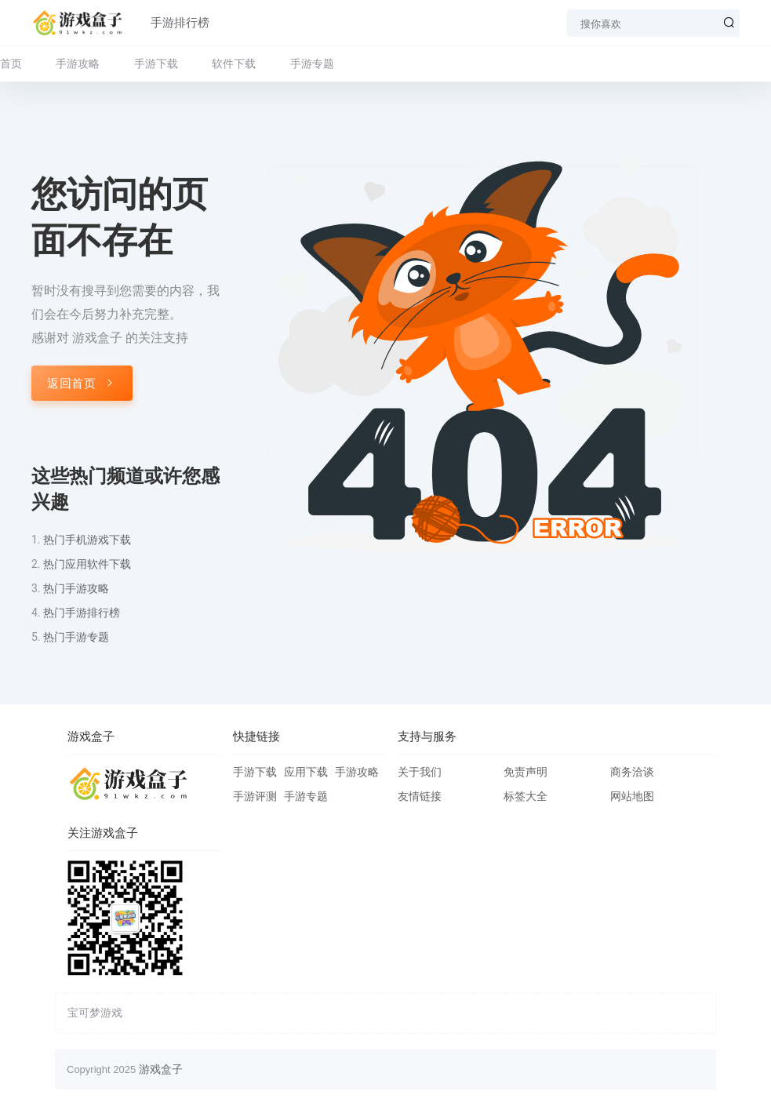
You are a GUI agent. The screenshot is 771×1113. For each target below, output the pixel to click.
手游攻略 (78, 63)
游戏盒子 (161, 1069)
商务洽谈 (632, 772)
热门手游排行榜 (81, 612)
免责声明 (525, 772)
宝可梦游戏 (94, 1012)
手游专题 (312, 63)
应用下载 (306, 772)
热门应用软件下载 (87, 564)
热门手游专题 (76, 637)
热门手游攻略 (76, 588)
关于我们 (420, 772)
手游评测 (255, 796)
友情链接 (420, 796)
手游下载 (156, 63)
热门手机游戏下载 (87, 539)
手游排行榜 (180, 23)
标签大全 (525, 796)
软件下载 (234, 63)
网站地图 (632, 796)
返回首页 (82, 383)
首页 (11, 63)
